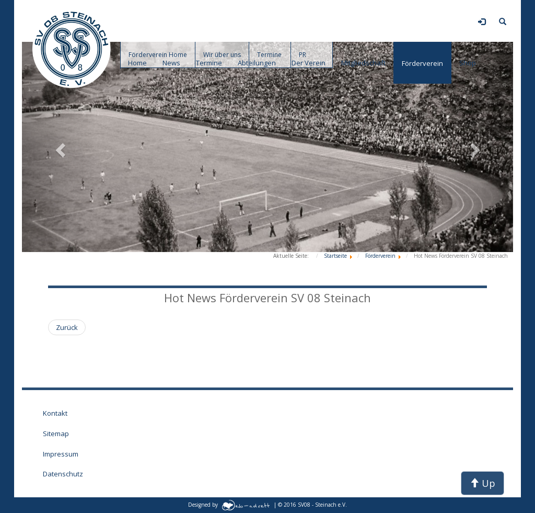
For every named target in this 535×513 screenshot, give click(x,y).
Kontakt (55, 413)
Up (482, 483)
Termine (209, 62)
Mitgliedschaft (363, 62)
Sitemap (56, 433)
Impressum (60, 454)
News (171, 62)
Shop (467, 62)
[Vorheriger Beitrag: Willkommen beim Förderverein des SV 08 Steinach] (67, 328)
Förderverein (422, 63)
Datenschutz (63, 473)
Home (137, 62)
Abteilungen (257, 62)
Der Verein (308, 62)
